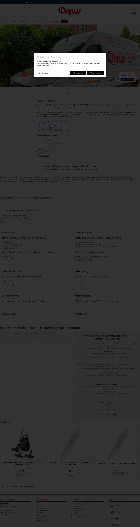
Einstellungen (44, 73)
